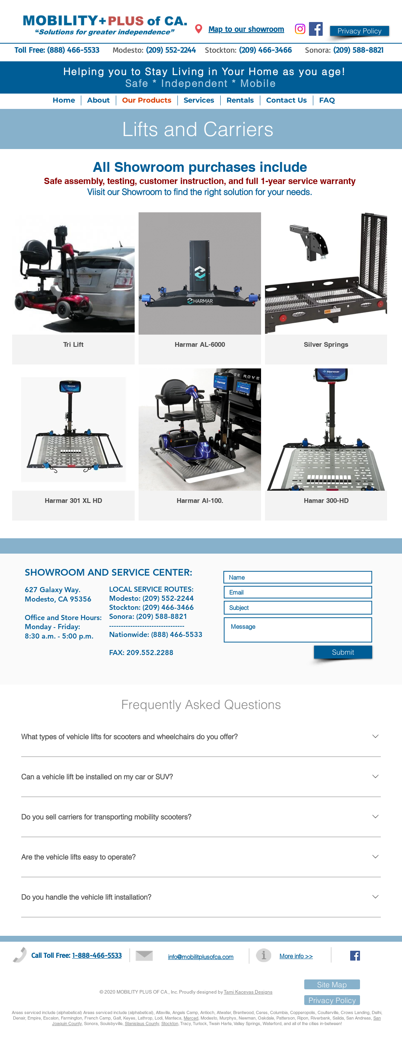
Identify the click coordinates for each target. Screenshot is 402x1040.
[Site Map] (332, 984)
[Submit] (343, 652)
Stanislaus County (142, 1023)
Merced (191, 1018)
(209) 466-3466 (266, 50)
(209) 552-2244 (171, 50)
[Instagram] (300, 29)
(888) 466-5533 (73, 50)
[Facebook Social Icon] (316, 29)
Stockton (169, 1023)
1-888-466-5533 (97, 955)
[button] (359, 31)
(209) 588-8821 (358, 50)
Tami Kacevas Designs (248, 992)
